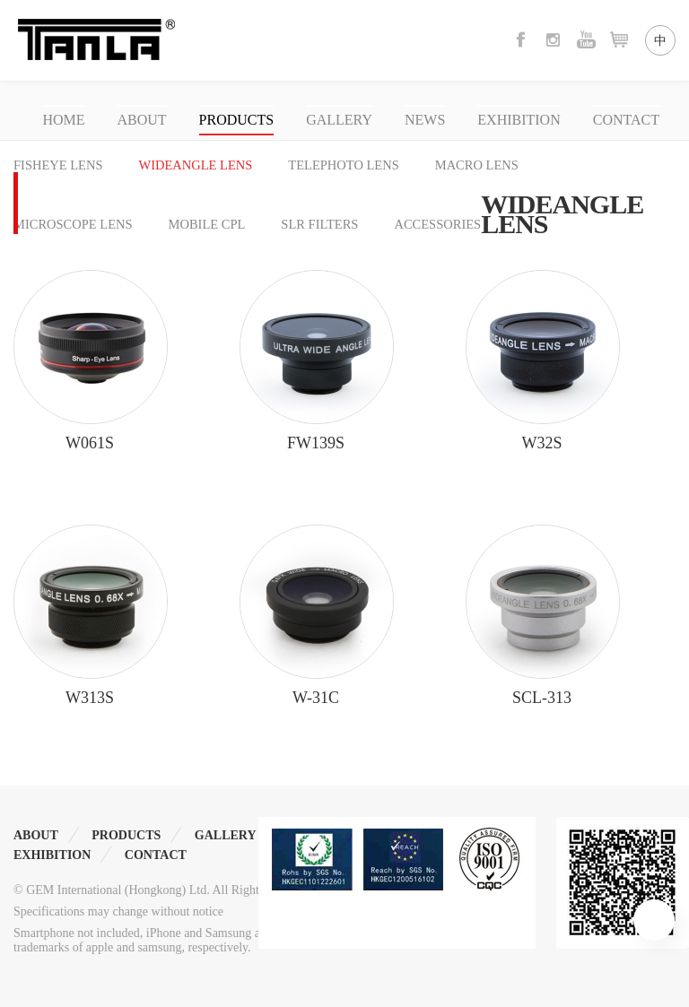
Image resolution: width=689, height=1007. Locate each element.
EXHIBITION (518, 119)
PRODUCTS (237, 119)
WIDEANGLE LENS (196, 165)
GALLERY (339, 119)
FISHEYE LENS (58, 165)
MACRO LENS (477, 165)
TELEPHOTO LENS (343, 165)
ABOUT (142, 119)
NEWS (425, 119)
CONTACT (626, 119)
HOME (63, 119)
